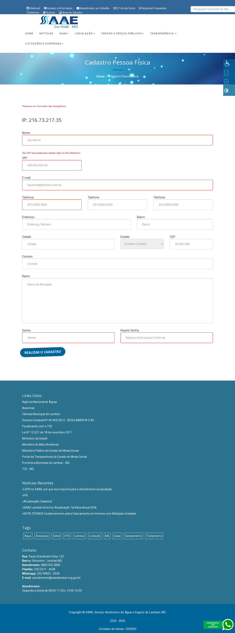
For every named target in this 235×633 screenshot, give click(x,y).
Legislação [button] (85, 33)
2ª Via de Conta (126, 8)
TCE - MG (28, 469)
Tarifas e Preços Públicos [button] (122, 33)
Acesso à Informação (59, 8)
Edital (56, 536)
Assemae (28, 408)
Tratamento (154, 536)
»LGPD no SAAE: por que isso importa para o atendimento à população (67, 489)
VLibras (50, 12)
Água (27, 536)
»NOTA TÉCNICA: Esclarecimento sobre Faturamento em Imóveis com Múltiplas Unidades (79, 513)
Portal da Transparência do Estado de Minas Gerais (54, 456)
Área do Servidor (72, 12)
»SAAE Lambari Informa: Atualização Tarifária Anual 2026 (59, 507)
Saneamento (133, 536)
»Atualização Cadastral (37, 501)
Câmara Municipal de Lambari (41, 414)
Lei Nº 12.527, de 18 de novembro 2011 (47, 432)
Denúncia (33, 12)
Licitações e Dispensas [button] (44, 43)
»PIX (25, 495)
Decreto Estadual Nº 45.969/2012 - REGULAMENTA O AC (58, 420)
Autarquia (42, 536)
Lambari (79, 536)
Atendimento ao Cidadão (94, 8)
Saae (117, 536)
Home (29, 33)
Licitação (95, 536)
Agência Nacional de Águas (39, 402)
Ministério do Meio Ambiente (40, 444)
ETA (67, 536)
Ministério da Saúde (34, 438)
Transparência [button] (163, 33)
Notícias (46, 33)
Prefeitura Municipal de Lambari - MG (46, 462)
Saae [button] (64, 33)
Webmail (35, 8)
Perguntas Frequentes (153, 8)
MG (107, 536)
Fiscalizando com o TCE (37, 426)
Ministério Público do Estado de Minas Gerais (50, 450)
